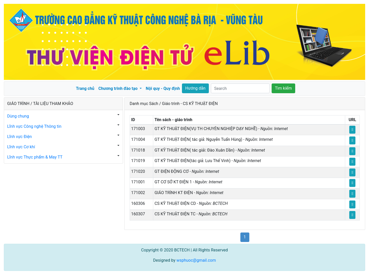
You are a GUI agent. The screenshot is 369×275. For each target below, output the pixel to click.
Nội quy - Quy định (163, 88)
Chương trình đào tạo (118, 88)
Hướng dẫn (195, 88)
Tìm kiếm (283, 88)
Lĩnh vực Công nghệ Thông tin (34, 126)
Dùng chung (18, 116)
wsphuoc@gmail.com (196, 260)
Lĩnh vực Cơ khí (21, 146)
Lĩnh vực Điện (19, 136)
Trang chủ (85, 88)
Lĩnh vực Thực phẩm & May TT (35, 157)
